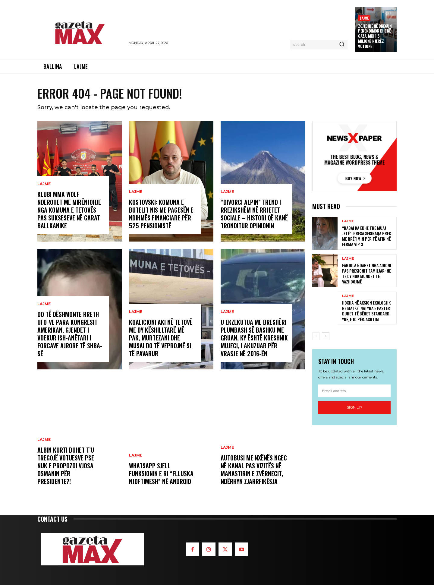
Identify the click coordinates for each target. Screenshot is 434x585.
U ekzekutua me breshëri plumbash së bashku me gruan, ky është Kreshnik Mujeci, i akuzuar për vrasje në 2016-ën (254, 338)
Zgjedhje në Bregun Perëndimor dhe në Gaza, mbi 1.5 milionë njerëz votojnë (375, 36)
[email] (354, 390)
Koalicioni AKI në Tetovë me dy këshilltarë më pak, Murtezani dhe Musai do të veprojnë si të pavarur (161, 338)
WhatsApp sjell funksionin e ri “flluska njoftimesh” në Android (161, 473)
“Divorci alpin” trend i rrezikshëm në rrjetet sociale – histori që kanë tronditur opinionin (254, 214)
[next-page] (325, 336)
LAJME (364, 18)
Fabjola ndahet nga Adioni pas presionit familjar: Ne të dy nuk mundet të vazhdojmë (366, 273)
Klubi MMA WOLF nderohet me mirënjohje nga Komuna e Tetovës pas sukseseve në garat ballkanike (69, 210)
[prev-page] (316, 336)
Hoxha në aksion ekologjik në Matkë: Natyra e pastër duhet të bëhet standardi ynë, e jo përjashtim (366, 310)
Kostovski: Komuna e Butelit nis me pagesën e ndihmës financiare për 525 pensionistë (161, 214)
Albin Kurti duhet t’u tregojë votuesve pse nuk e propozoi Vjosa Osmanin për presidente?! (65, 465)
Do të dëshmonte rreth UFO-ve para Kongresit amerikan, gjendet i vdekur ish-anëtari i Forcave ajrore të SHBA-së (69, 334)
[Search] (342, 44)
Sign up (354, 407)
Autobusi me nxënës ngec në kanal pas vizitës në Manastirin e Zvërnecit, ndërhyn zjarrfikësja (254, 469)
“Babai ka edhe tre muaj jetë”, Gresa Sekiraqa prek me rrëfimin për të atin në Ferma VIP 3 (366, 236)
